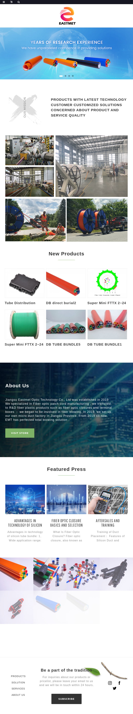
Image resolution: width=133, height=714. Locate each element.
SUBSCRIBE (66, 698)
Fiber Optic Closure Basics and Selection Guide (66, 542)
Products (18, 676)
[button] (61, 76)
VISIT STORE (20, 433)
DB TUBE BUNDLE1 (93, 344)
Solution (18, 682)
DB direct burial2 (50, 303)
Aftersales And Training (108, 539)
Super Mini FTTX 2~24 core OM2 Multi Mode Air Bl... (95, 303)
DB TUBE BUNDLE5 (52, 344)
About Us (18, 695)
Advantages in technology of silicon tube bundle (25, 542)
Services (18, 688)
